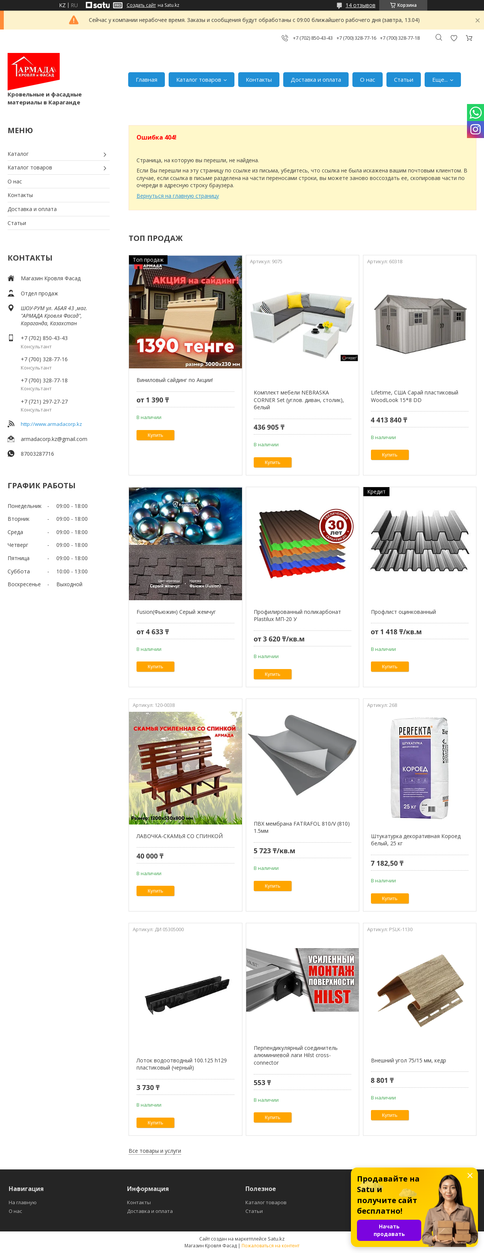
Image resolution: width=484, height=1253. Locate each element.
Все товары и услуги (155, 1150)
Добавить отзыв (453, 38)
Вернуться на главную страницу (178, 195)
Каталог (18, 153)
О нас (367, 79)
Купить (155, 435)
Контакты (259, 79)
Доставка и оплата (316, 79)
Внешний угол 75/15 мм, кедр (408, 1060)
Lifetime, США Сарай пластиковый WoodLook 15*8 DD (414, 396)
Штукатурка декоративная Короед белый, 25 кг (416, 839)
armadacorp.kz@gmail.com (54, 439)
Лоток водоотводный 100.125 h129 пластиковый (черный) (182, 1064)
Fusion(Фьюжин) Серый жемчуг (176, 611)
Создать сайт (141, 5)
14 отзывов (360, 5)
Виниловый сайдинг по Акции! (175, 380)
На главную (23, 1202)
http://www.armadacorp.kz (51, 424)
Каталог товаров (198, 79)
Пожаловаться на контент (270, 1245)
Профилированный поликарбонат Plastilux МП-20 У (297, 615)
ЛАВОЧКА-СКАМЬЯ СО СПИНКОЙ (180, 836)
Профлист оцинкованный (403, 611)
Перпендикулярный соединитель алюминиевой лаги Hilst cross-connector (296, 1055)
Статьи (403, 79)
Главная (146, 79)
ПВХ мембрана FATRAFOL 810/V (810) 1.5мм (302, 827)
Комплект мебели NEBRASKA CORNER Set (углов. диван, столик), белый (299, 400)
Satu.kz (276, 1238)
